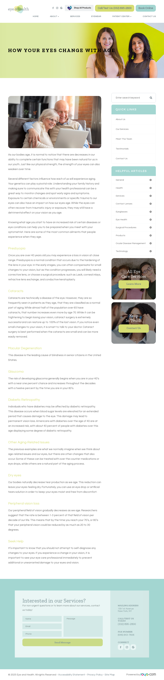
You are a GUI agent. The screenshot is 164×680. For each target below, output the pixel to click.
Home (36, 16)
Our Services (123, 129)
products (121, 236)
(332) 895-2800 (117, 624)
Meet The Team (124, 139)
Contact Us (149, 16)
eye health (122, 220)
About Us (121, 119)
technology (122, 252)
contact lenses (124, 204)
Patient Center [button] (121, 16)
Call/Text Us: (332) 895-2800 (115, 8)
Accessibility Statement (71, 674)
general (120, 180)
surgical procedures (127, 228)
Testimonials (122, 148)
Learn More (133, 285)
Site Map (110, 674)
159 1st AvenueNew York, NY (116, 613)
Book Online (145, 8)
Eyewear (96, 16)
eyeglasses (122, 212)
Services (75, 16)
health (119, 188)
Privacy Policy (95, 674)
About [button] (54, 16)
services (120, 196)
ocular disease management (132, 244)
